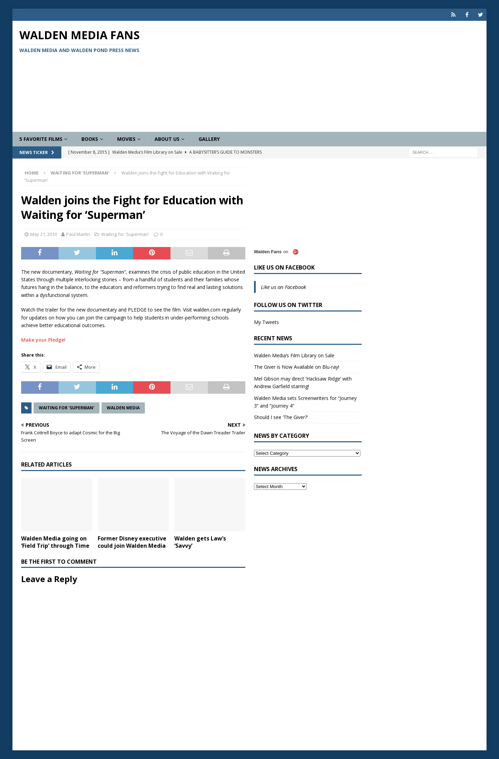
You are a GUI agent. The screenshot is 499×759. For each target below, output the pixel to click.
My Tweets (266, 322)
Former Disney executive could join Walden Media (132, 542)
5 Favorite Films (40, 139)
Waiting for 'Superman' (125, 234)
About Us (167, 139)
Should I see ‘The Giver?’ (281, 417)
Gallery (209, 139)
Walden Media (123, 408)
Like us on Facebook (284, 267)
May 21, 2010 (43, 234)
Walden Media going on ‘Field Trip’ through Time (55, 542)
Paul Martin (78, 234)
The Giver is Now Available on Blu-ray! (296, 367)
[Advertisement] (327, 76)
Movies (126, 139)
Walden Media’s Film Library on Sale (294, 355)
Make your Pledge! (43, 339)
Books (89, 139)
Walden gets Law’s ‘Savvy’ (200, 542)
